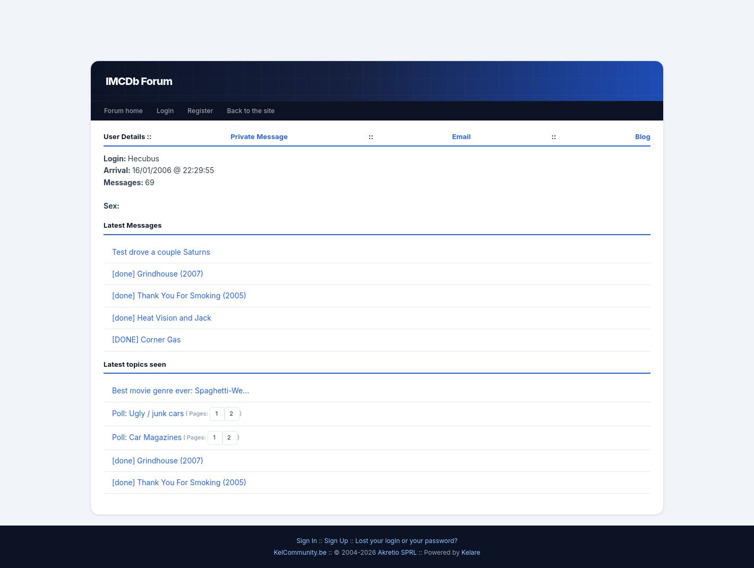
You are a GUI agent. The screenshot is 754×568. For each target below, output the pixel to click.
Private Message (259, 136)
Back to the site (251, 111)
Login (165, 111)
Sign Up (336, 541)
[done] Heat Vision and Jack (161, 317)
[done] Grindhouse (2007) (157, 273)
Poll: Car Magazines (147, 437)
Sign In (306, 541)
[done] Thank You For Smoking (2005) (179, 295)
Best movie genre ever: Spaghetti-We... (180, 390)
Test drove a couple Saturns (161, 251)
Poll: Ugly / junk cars (148, 413)
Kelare (471, 552)
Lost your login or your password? (406, 541)
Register (200, 111)
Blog (642, 136)
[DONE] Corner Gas (146, 339)
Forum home (123, 111)
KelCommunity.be (300, 552)
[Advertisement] (377, 30)
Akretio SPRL (398, 552)
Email (461, 136)
